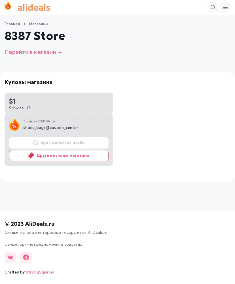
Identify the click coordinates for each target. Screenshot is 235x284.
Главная (12, 24)
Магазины (38, 24)
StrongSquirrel (40, 272)
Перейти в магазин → (33, 52)
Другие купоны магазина (58, 155)
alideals (27, 7)
